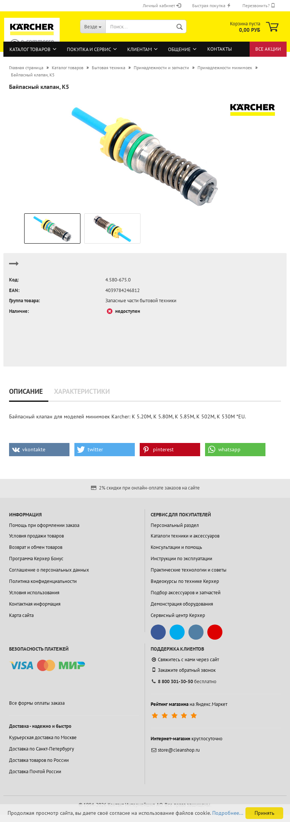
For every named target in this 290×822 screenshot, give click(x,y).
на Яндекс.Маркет (189, 704)
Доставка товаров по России (39, 760)
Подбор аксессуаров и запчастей (186, 592)
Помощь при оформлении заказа (44, 525)
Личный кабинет (162, 5)
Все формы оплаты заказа (37, 703)
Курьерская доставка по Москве (43, 737)
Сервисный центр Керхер (178, 615)
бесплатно (183, 681)
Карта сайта (21, 615)
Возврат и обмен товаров (35, 547)
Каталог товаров (30, 49)
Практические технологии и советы (189, 570)
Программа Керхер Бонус (36, 558)
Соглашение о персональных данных (49, 570)
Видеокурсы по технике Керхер (185, 581)
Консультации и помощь (176, 547)
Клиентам (139, 49)
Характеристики (82, 391)
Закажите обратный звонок (183, 670)
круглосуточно (186, 738)
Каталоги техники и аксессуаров (185, 536)
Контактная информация (34, 604)
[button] (39, 449)
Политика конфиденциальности (43, 581)
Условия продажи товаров (36, 536)
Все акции (268, 49)
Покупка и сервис (89, 49)
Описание (26, 391)
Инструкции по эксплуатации (181, 558)
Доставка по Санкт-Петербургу (41, 749)
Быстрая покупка (211, 5)
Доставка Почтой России (35, 771)
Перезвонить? (258, 5)
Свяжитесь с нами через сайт (185, 659)
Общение (179, 49)
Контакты (219, 49)
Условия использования (34, 592)
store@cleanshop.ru (175, 750)
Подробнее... (227, 813)
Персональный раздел (175, 525)
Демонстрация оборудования (182, 604)
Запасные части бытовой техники (140, 300)
